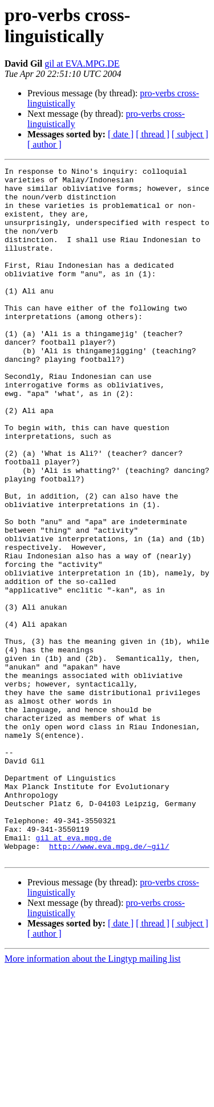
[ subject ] (190, 134)
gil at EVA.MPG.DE (82, 63)
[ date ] (121, 134)
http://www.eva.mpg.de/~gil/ (109, 983)
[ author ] (44, 144)
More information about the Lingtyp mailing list (92, 1097)
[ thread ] (152, 134)
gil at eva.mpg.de (74, 972)
